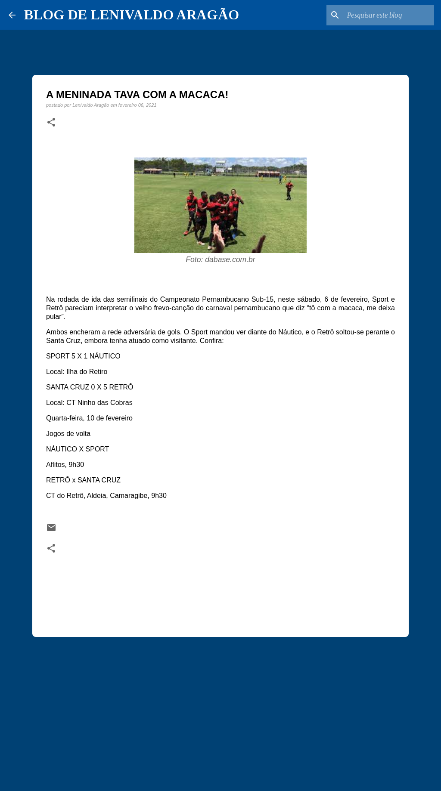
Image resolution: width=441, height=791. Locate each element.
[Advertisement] (220, 710)
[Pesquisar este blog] (389, 15)
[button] (51, 122)
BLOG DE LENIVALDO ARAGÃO (131, 14)
